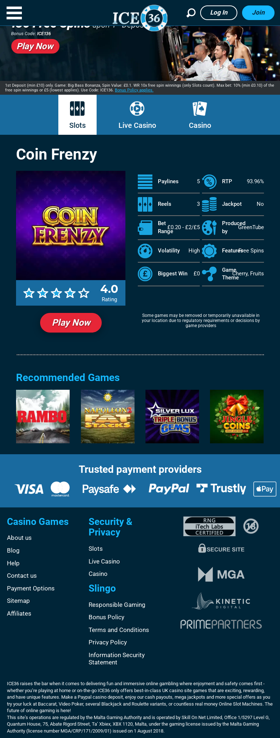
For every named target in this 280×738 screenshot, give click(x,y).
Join (258, 12)
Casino (200, 125)
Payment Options (31, 588)
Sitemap (18, 600)
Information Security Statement (117, 658)
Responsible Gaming (117, 604)
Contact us (22, 575)
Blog (13, 550)
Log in (219, 12)
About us (19, 537)
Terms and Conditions (119, 629)
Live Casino (137, 125)
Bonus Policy (106, 617)
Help (13, 563)
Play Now (71, 322)
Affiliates (19, 613)
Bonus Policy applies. (134, 90)
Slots (77, 125)
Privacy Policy (108, 642)
